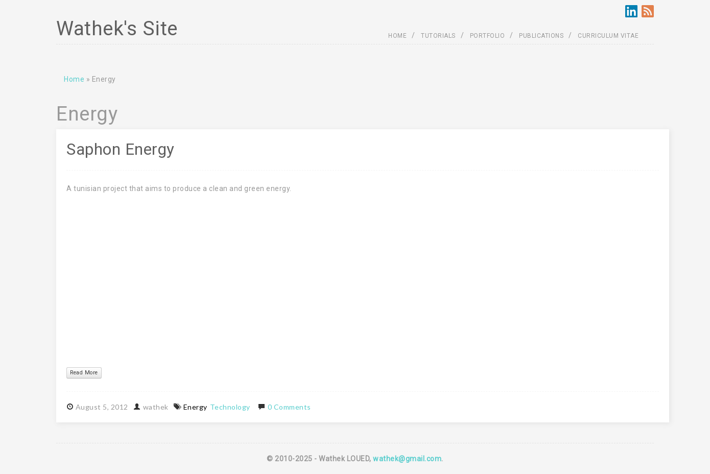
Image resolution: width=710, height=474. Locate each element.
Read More (84, 372)
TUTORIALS (438, 35)
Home (74, 79)
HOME (397, 35)
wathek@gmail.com (407, 459)
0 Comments (289, 406)
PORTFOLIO (487, 35)
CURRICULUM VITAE (608, 35)
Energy (195, 406)
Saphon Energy (120, 149)
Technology (230, 406)
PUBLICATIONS (541, 35)
